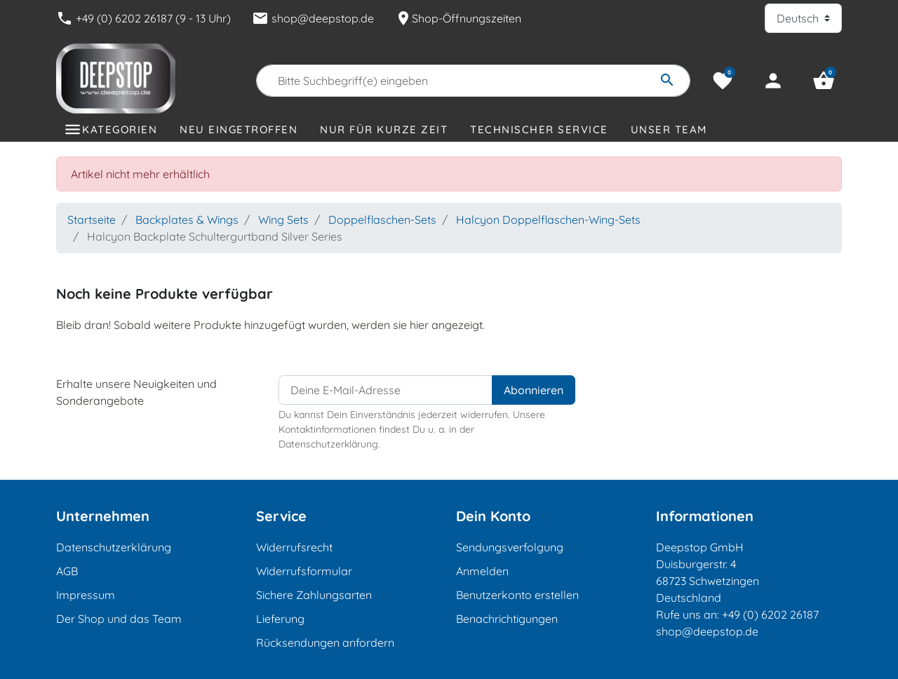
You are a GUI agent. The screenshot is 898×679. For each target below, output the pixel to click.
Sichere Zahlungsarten (314, 595)
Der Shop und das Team (119, 619)
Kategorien (119, 129)
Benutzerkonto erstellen (517, 595)
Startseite (91, 220)
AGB (67, 571)
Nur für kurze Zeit (384, 129)
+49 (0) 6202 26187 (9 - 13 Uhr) (143, 18)
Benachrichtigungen (507, 619)
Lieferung (280, 619)
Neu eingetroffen (238, 129)
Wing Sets (283, 220)
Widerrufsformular (304, 571)
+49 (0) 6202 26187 (770, 614)
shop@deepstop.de (313, 18)
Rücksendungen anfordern (325, 643)
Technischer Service (539, 129)
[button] (823, 80)
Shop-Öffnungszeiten (458, 18)
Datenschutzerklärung (113, 547)
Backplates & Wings (187, 220)
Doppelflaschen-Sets (382, 220)
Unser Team (669, 129)
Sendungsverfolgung (509, 547)
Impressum (85, 595)
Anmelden (482, 571)
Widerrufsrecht (294, 547)
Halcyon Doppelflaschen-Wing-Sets (548, 220)
